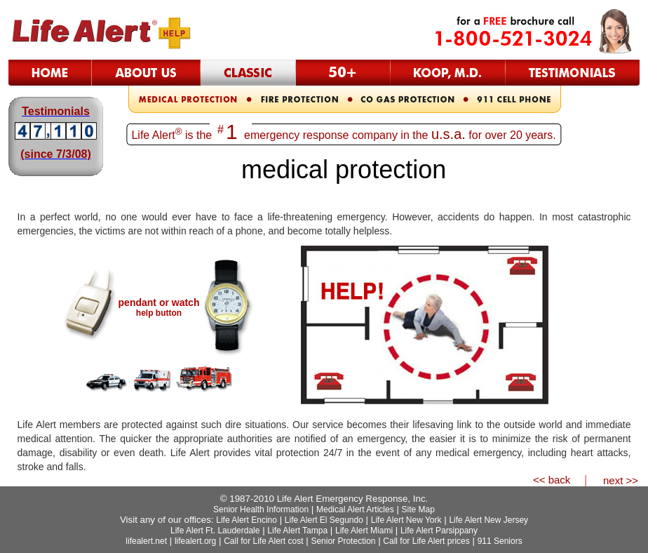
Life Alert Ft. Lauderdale (214, 530)
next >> (620, 480)
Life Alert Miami (364, 530)
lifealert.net (146, 541)
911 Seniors (500, 541)
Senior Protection (343, 541)
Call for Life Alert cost (263, 541)
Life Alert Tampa (297, 530)
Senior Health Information (261, 509)
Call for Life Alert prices (426, 541)
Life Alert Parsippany (439, 530)
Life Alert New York (406, 520)
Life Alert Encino (246, 520)
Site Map (418, 509)
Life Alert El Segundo (324, 520)
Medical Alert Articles (355, 509)
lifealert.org (195, 541)
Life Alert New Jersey (488, 520)
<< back (551, 480)
